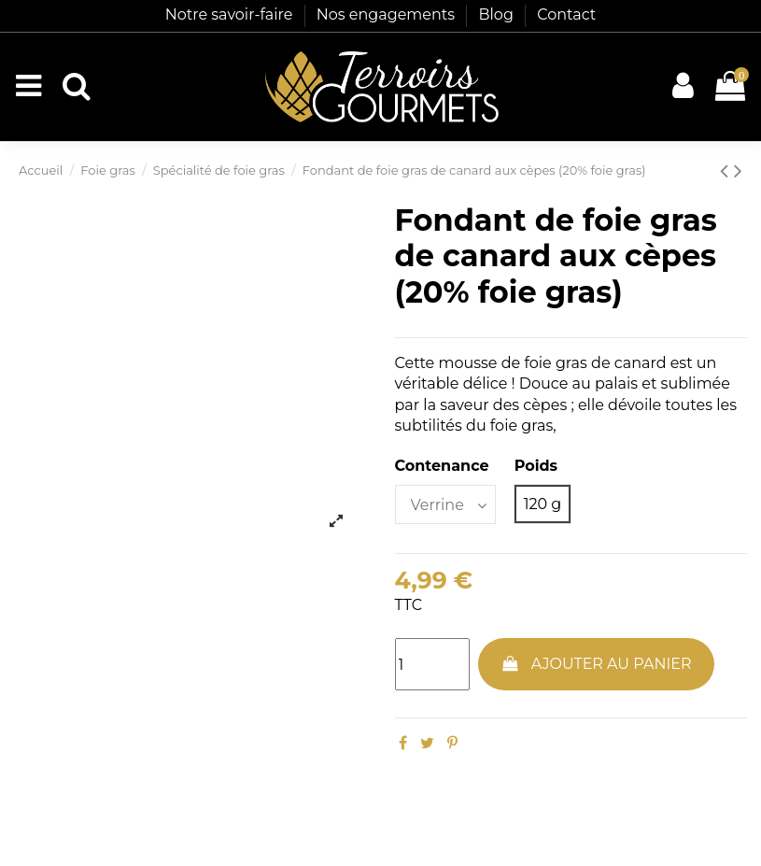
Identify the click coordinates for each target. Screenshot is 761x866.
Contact (566, 14)
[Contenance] (445, 504)
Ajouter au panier (595, 664)
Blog (497, 14)
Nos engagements (388, 14)
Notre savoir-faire (231, 14)
